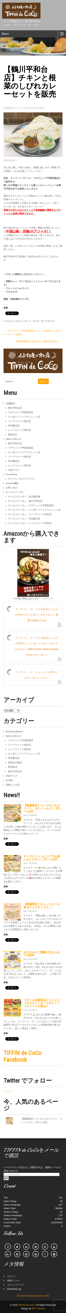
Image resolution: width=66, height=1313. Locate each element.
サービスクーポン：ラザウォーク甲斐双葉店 (31, 505)
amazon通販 (12, 483)
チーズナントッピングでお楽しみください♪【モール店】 (41, 858)
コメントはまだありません (30, 108)
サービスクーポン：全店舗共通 (24, 496)
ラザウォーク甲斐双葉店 (20, 412)
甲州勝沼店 (14, 425)
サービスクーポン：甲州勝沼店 (24, 518)
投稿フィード (13, 1280)
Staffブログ (14, 470)
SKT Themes (38, 1308)
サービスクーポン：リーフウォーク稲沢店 (30, 514)
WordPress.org (14, 1289)
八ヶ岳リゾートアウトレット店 (24, 416)
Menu (5, 33)
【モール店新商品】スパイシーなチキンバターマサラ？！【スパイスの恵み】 (41, 1003)
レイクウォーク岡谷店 (19, 430)
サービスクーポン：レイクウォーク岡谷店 (30, 523)
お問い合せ (11, 487)
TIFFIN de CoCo (26, 1305)
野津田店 (12, 767)
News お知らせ (23, 321)
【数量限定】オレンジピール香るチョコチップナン (41, 906)
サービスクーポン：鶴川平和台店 (25, 501)
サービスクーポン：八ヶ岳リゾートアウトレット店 (34, 510)
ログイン (11, 1276)
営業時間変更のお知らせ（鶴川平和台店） (39, 341)
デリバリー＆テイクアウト (22, 479)
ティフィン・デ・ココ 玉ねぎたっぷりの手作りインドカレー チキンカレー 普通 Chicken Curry (36, 615)
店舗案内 (10, 403)
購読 (6, 1178)
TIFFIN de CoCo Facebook (23, 1056)
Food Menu (11, 474)
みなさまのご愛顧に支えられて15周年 (41, 954)
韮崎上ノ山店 (13, 784)
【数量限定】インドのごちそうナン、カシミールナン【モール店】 (41, 808)
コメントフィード (15, 1285)
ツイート (8, 1091)
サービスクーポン (15, 492)
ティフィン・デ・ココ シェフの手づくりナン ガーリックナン (36, 675)
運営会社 (12, 434)
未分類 (36, 321)
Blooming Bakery (14, 731)
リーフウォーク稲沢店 (19, 421)
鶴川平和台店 (48, 321)
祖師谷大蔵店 (15, 762)
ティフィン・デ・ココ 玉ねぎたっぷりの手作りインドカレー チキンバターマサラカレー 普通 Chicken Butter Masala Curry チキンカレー (36, 646)
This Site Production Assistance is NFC (33, 1296)
